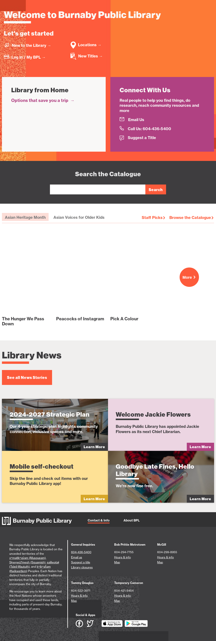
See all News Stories (27, 377)
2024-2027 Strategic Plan (50, 414)
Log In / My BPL (28, 57)
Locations (89, 44)
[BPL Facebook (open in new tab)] (81, 623)
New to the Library (31, 45)
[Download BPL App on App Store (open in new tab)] (113, 623)
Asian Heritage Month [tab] (25, 217)
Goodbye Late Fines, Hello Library (155, 470)
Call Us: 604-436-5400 (149, 128)
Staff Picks (152, 217)
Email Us (136, 119)
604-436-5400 (81, 552)
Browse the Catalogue (190, 217)
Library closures (82, 567)
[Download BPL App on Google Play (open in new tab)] (136, 623)
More (191, 277)
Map (117, 562)
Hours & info (122, 557)
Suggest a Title (142, 137)
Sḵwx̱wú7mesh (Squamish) (27, 562)
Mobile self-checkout (42, 466)
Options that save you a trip (43, 100)
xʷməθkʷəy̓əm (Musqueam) (27, 558)
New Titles (90, 56)
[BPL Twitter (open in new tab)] (94, 623)
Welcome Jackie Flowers (153, 414)
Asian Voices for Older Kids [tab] (79, 217)
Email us (76, 557)
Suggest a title (80, 562)
